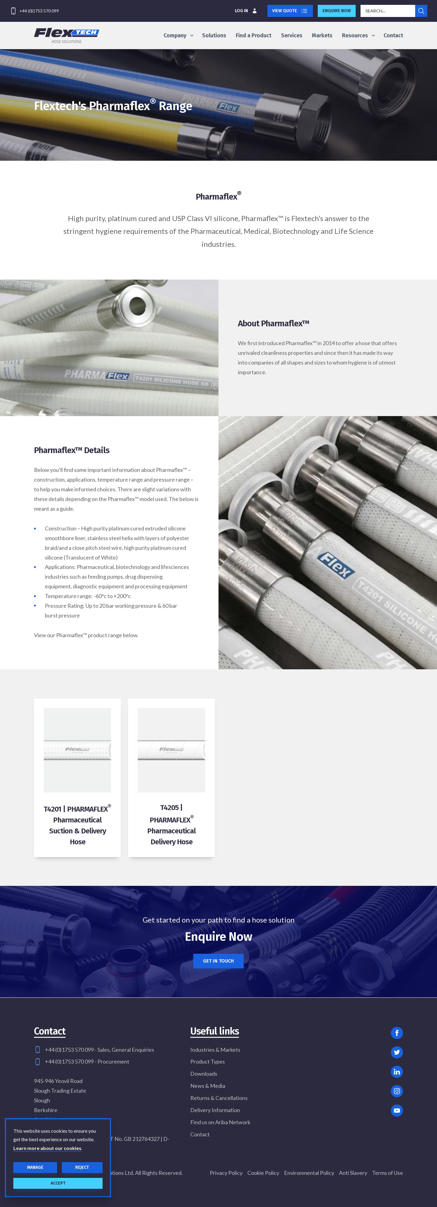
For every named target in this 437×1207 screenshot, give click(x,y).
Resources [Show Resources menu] (358, 35)
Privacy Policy (226, 1172)
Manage (35, 1167)
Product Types (207, 1061)
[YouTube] (397, 1110)
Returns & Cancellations (219, 1097)
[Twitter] (397, 1052)
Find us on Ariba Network (220, 1122)
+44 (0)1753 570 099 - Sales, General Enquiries (99, 1049)
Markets (322, 35)
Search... (375, 10)
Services (291, 35)
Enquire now (337, 10)
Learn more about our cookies (47, 1148)
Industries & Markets (215, 1049)
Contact (393, 35)
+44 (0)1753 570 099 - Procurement (87, 1061)
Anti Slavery (353, 1172)
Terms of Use (387, 1172)
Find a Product (253, 35)
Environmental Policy (309, 1172)
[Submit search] (421, 11)
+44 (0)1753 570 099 (39, 10)
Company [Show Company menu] (178, 35)
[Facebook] (397, 1033)
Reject (82, 1167)
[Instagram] (397, 1091)
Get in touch (218, 961)
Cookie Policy (263, 1172)
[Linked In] (397, 1072)
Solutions (214, 35)
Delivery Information (215, 1110)
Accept (58, 1183)
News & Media (207, 1085)
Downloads (203, 1073)
